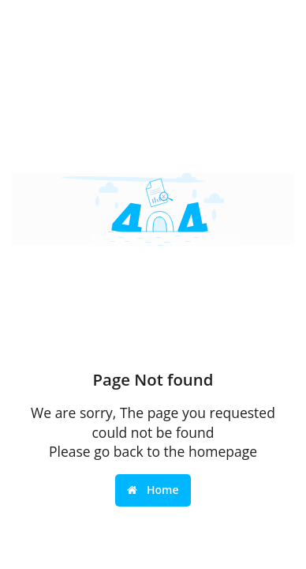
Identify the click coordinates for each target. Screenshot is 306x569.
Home (152, 489)
